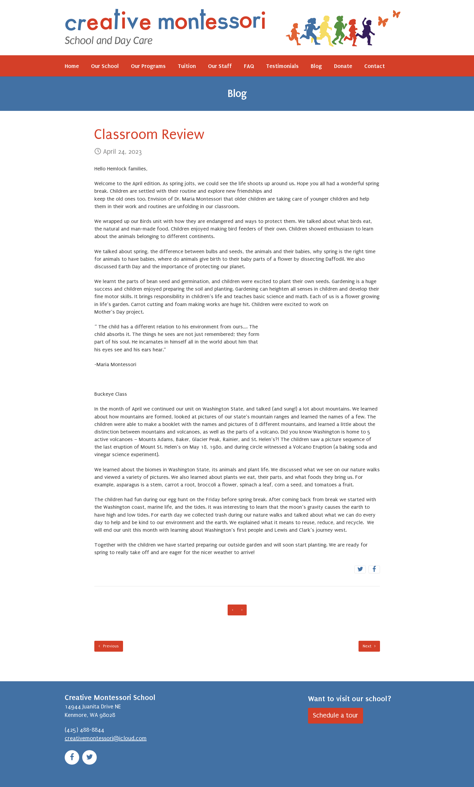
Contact (374, 66)
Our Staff (220, 66)
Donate (343, 66)
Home (72, 66)
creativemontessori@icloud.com (106, 738)
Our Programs (148, 66)
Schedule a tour (335, 715)
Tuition (187, 66)
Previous (109, 646)
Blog (316, 66)
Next (369, 646)
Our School (105, 66)
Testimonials (282, 66)
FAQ (249, 66)
